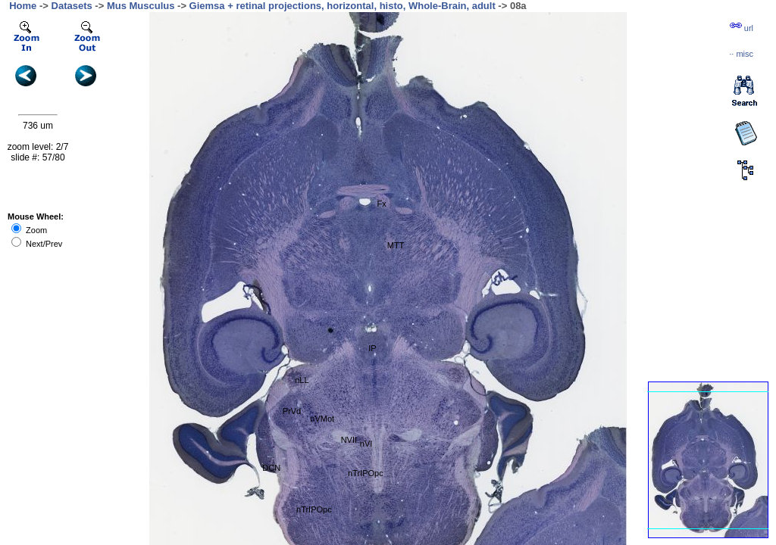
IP (372, 348)
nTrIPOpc (314, 509)
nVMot (322, 418)
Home (22, 5)
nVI (366, 443)
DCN (271, 467)
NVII (349, 439)
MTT (396, 245)
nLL (301, 380)
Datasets (72, 5)
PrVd (292, 411)
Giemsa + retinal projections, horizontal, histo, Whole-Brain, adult (342, 5)
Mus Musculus (141, 5)
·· (741, 53)
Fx (381, 203)
